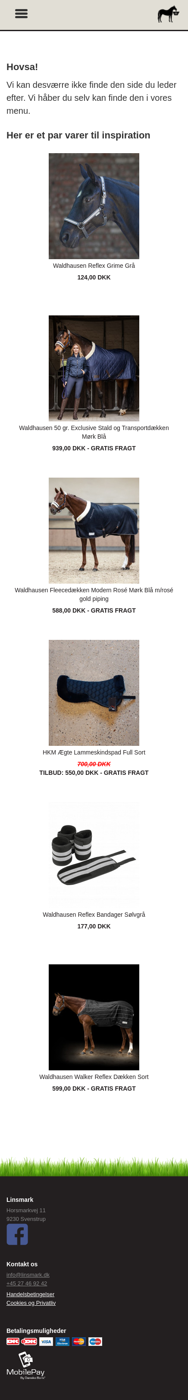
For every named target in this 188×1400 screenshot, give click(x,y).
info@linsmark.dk (28, 1275)
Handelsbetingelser (30, 1294)
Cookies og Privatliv (31, 1303)
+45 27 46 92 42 (26, 1283)
